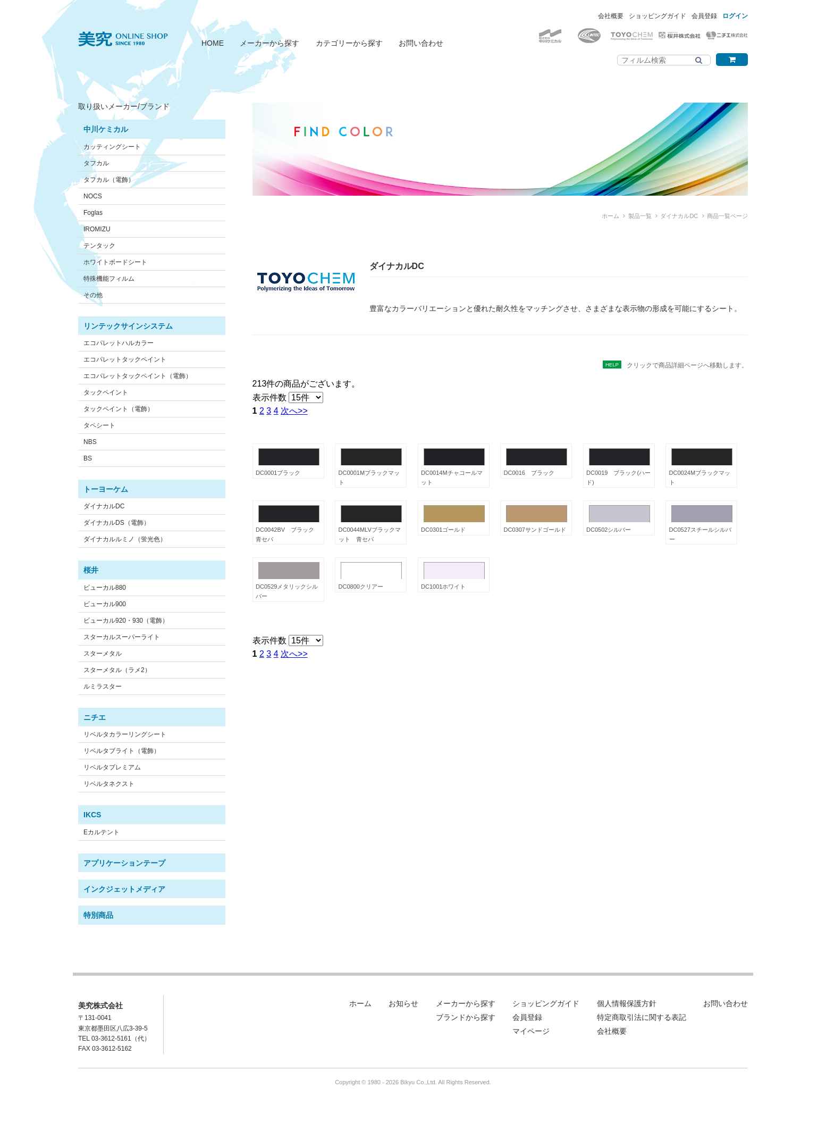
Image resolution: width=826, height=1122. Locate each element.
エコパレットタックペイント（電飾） (137, 376)
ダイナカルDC (103, 506)
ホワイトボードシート (115, 262)
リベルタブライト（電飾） (121, 751)
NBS (90, 442)
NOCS (92, 196)
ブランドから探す (465, 1017)
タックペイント (105, 392)
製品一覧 (640, 216)
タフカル (96, 163)
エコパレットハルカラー (118, 343)
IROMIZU (97, 229)
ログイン (735, 16)
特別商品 (98, 915)
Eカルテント (101, 832)
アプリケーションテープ (124, 863)
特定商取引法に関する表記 (641, 1017)
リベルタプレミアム (112, 767)
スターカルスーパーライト (121, 637)
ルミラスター (102, 686)
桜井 (90, 570)
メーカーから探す (269, 43)
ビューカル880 (104, 587)
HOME (212, 43)
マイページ (531, 1031)
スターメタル (102, 653)
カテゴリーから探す (349, 43)
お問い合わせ (421, 43)
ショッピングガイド (657, 16)
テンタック (99, 245)
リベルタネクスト (108, 784)
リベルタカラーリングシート (124, 734)
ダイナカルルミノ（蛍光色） (124, 539)
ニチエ (94, 717)
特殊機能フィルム (108, 278)
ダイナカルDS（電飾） (116, 522)
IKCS (92, 814)
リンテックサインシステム (128, 326)
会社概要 (610, 16)
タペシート (99, 425)
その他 (93, 295)
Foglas (93, 212)
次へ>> (294, 410)
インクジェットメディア (124, 889)
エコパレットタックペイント (124, 359)
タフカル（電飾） (108, 179)
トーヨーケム (105, 489)
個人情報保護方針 (626, 1003)
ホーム (610, 216)
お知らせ (403, 1003)
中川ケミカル (105, 129)
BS (87, 458)
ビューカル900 (104, 604)
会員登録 (704, 16)
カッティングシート (112, 146)
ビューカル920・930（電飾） (125, 620)
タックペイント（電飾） (118, 409)
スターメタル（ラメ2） (117, 670)
